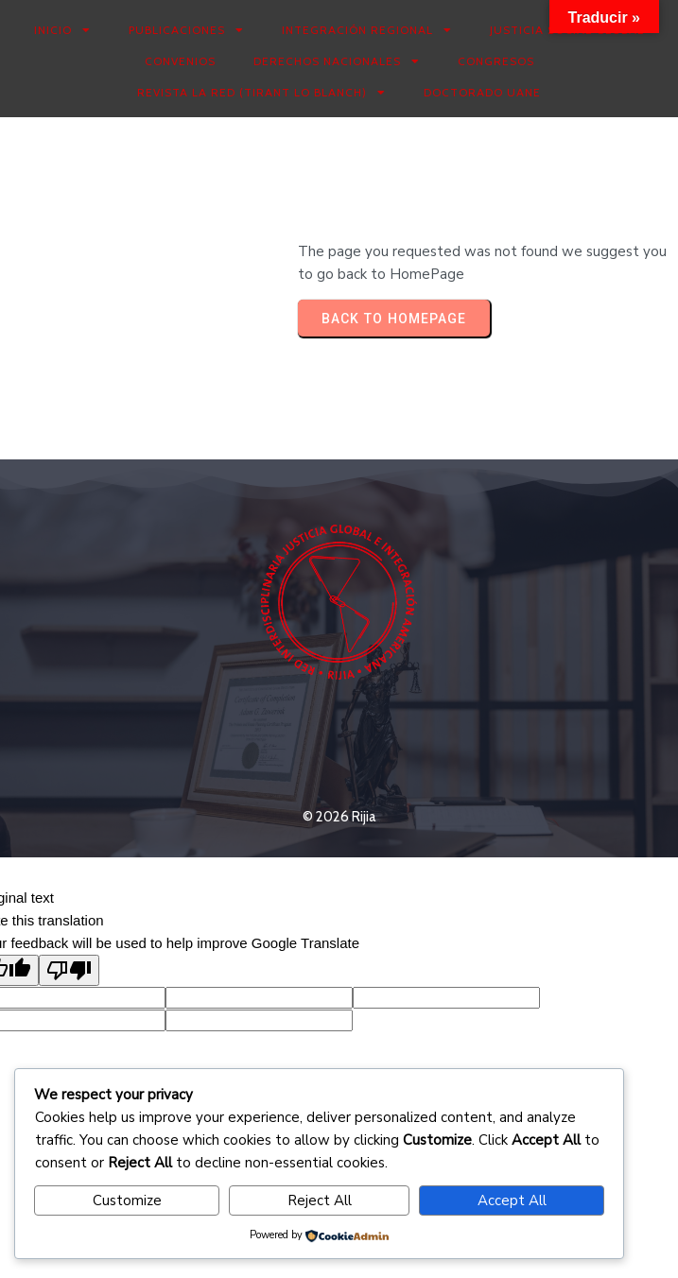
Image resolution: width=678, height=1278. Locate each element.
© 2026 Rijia (339, 816)
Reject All (319, 1200)
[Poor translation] (69, 970)
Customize (127, 1200)
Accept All (512, 1200)
